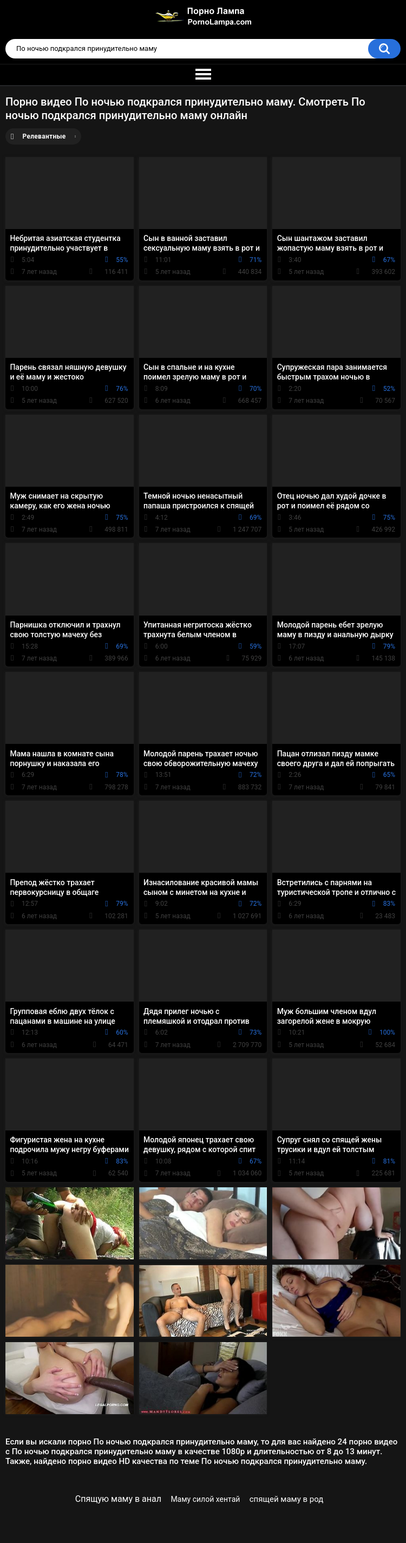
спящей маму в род (287, 1499)
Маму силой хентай (205, 1499)
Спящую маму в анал (118, 1499)
